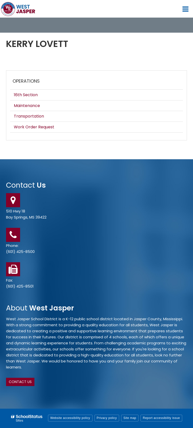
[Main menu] (185, 9)
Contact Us (20, 381)
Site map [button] (129, 418)
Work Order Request (34, 127)
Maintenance (27, 106)
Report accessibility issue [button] (161, 418)
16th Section (26, 95)
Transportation (29, 116)
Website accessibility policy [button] (70, 418)
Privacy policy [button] (107, 418)
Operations (26, 81)
